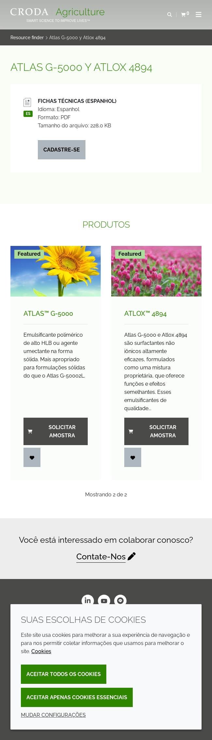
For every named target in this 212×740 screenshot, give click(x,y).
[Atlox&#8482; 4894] (156, 271)
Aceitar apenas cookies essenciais (76, 697)
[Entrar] (31, 457)
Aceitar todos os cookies (63, 674)
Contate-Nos (101, 556)
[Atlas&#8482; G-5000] (55, 271)
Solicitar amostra (52, 431)
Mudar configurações (53, 715)
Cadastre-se (61, 150)
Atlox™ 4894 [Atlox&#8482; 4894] (145, 313)
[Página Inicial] (58, 12)
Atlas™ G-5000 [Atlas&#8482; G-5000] (48, 313)
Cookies (41, 651)
